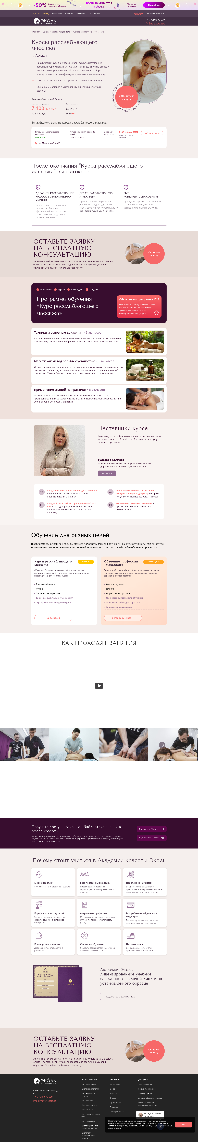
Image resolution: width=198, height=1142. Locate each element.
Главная (36, 31)
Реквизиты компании (146, 1089)
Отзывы (113, 1098)
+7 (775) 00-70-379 (155, 19)
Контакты (69, 13)
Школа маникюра (88, 1084)
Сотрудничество (116, 1111)
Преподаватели (94, 13)
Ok (183, 1124)
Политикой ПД (114, 1128)
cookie (111, 1123)
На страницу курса (123, 617)
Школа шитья (87, 1109)
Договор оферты (145, 1093)
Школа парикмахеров (90, 1121)
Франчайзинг (115, 1102)
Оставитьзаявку (154, 254)
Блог (112, 1116)
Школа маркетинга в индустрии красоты (89, 1127)
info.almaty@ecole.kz (44, 1100)
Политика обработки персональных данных (147, 1103)
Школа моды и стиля (89, 1105)
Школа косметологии (90, 1089)
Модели (113, 1093)
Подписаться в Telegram (151, 829)
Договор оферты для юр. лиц (150, 1098)
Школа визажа (87, 1100)
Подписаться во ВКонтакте (151, 838)
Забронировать (152, 133)
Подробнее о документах (120, 996)
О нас (112, 1089)
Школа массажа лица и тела (56, 31)
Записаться (53, 617)
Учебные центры (145, 1084)
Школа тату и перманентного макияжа (87, 1135)
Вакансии (114, 1107)
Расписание (80, 13)
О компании (57, 13)
